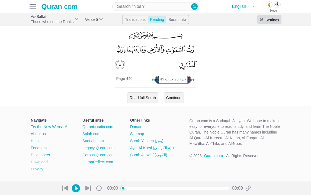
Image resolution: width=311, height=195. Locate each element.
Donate (136, 127)
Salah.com (91, 134)
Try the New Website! (49, 127)
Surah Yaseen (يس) (146, 141)
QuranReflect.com (97, 162)
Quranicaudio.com (97, 127)
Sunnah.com (93, 141)
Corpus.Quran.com (98, 155)
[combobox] (155, 6)
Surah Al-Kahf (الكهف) (148, 155)
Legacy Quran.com (98, 148)
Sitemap (137, 134)
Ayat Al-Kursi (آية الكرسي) (152, 148)
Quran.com (213, 156)
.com (59, 6)
